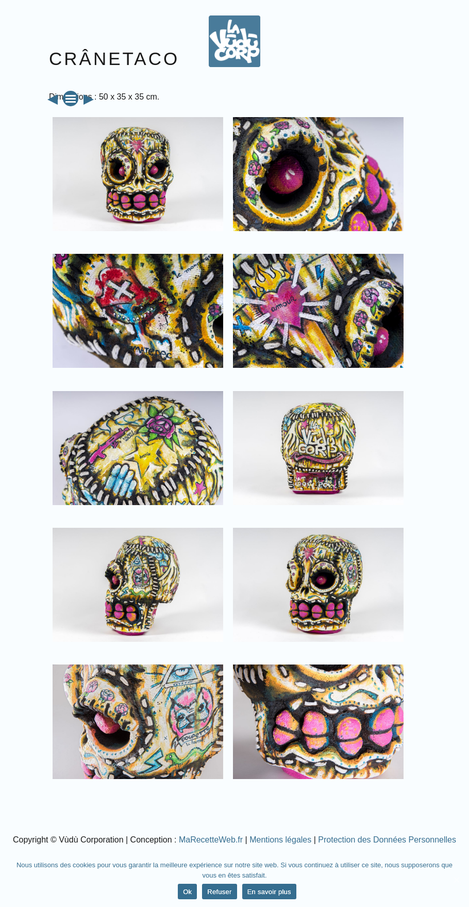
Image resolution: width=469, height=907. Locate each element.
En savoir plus (269, 892)
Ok (187, 892)
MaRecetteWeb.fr (211, 839)
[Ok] (456, 879)
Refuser (219, 892)
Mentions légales (280, 839)
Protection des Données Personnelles (387, 839)
